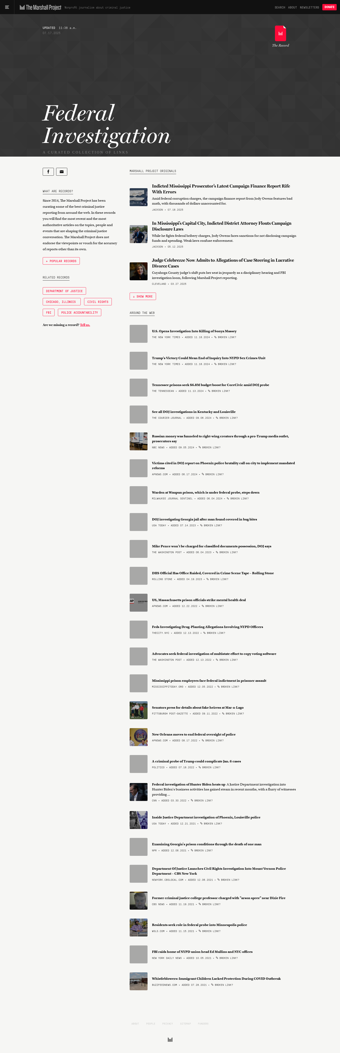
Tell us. (85, 325)
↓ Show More (143, 296)
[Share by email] (61, 172)
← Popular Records (61, 261)
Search (280, 7)
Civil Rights (97, 302)
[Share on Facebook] (48, 172)
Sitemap (185, 1023)
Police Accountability (79, 312)
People (150, 1023)
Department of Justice (64, 291)
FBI (48, 312)
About (292, 7)
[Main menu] (7, 7)
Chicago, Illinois (61, 302)
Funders (203, 1023)
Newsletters (309, 7)
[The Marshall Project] (39, 7)
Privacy (167, 1023)
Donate (329, 7)
